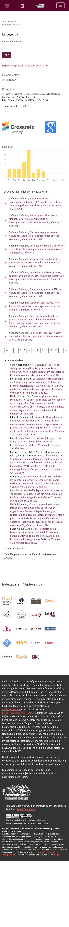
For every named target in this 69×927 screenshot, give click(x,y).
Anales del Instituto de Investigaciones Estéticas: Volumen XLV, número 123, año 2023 (36, 497)
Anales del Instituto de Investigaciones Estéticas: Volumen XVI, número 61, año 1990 (36, 205)
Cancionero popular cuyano (44, 232)
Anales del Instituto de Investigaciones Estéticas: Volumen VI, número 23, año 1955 (37, 249)
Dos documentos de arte (43, 245)
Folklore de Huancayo (41, 333)
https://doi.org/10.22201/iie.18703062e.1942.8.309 (25, 66)
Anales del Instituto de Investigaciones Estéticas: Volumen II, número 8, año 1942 (36, 279)
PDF (7, 55)
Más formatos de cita (16, 106)
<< (7, 350)
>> (66, 350)
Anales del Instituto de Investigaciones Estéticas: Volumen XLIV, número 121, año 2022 (36, 469)
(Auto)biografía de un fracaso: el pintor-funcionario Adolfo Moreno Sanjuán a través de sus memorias (34, 532)
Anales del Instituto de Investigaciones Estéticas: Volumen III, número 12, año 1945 (35, 222)
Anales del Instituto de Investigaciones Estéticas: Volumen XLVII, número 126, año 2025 (37, 410)
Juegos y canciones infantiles (45, 259)
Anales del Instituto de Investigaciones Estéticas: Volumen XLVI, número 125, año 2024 (37, 431)
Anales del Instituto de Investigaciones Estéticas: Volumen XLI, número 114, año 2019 (35, 445)
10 (56, 350)
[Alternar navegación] (60, 5)
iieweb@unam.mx (26, 809)
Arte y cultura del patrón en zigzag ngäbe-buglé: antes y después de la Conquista (34, 368)
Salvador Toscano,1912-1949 (44, 302)
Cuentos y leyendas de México (46, 289)
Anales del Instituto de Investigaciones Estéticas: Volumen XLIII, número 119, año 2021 (35, 539)
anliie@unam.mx (11, 709)
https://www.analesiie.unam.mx (19, 713)
